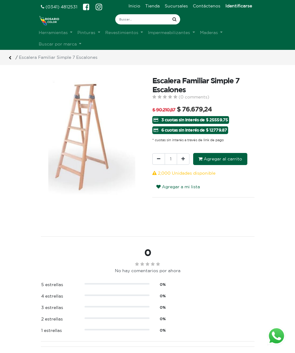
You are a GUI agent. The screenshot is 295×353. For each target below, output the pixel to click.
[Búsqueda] (174, 19)
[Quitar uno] (158, 159)
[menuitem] (134, 6)
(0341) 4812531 (59, 6)
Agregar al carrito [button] (220, 158)
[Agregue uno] (183, 159)
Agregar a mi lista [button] (178, 186)
